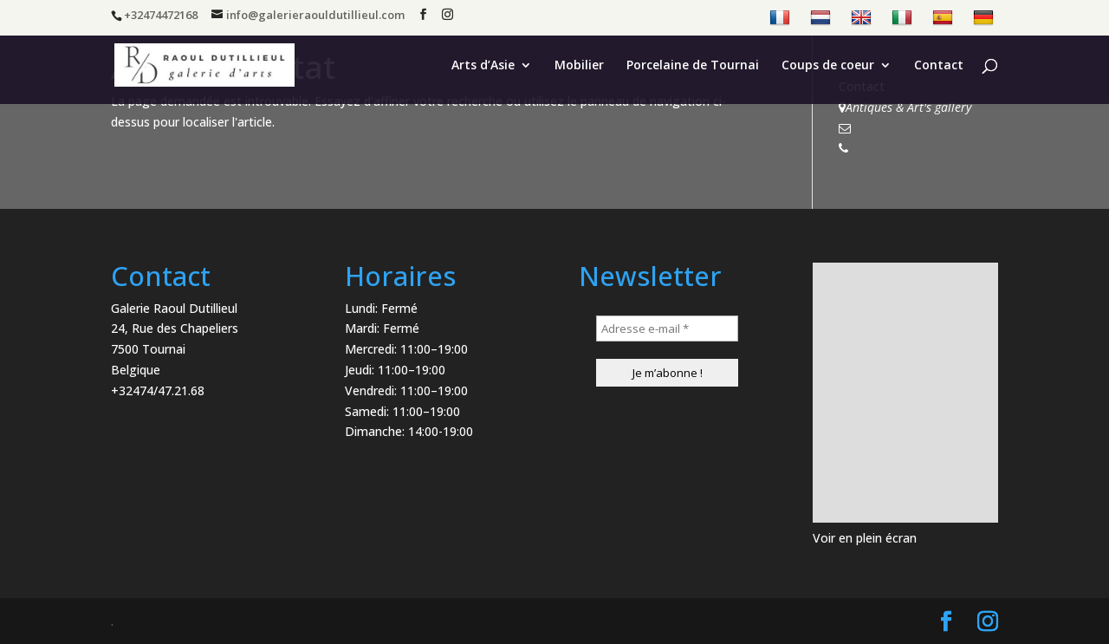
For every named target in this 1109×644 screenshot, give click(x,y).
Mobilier (579, 66)
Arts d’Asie (483, 66)
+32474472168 (889, 148)
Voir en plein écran (865, 538)
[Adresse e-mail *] (667, 328)
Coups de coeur (827, 66)
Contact (938, 66)
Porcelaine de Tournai (692, 66)
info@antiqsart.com (904, 128)
